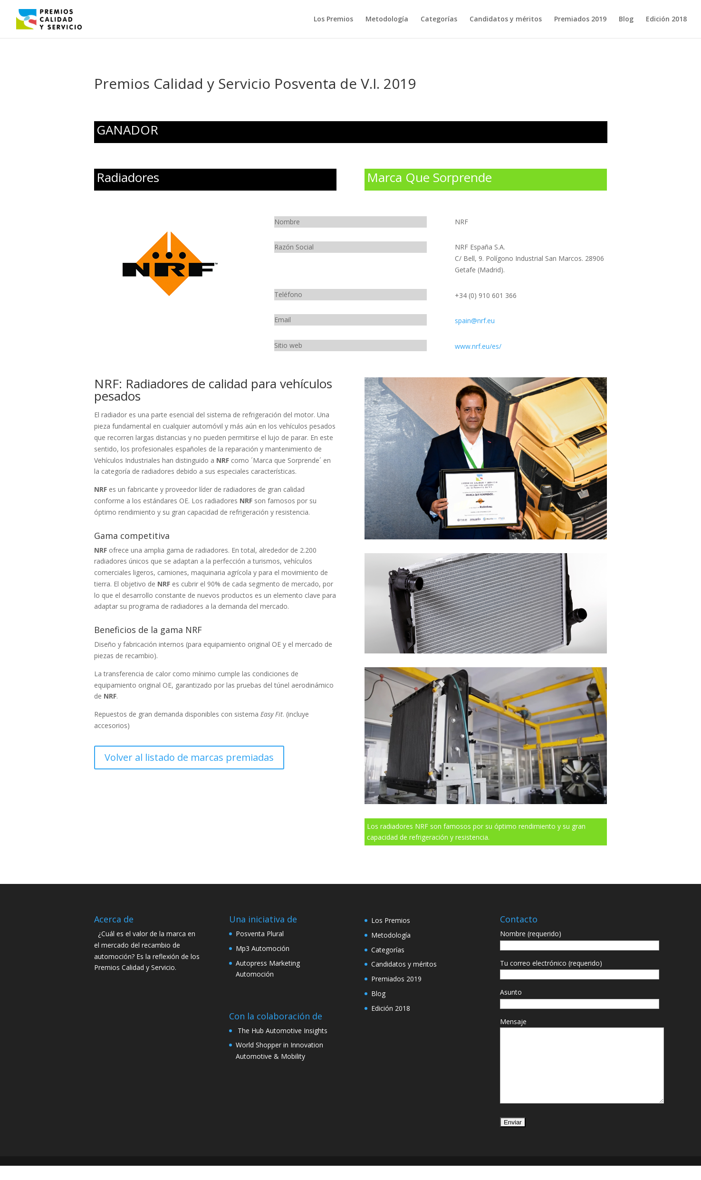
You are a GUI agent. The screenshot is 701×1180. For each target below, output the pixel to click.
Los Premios (333, 19)
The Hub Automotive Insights (281, 1030)
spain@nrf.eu (475, 320)
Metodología (386, 19)
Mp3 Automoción (262, 948)
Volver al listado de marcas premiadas (189, 757)
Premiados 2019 (580, 19)
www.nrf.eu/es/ (478, 346)
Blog (626, 19)
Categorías (439, 19)
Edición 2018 (666, 19)
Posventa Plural (260, 933)
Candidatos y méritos (506, 19)
